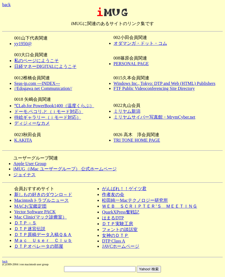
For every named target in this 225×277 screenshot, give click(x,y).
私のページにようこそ (36, 60)
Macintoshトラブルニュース (41, 200)
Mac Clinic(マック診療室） (40, 217)
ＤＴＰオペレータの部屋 (38, 246)
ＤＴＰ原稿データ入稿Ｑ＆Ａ (43, 234)
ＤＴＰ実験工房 (117, 223)
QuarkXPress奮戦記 (120, 212)
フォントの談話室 (120, 229)
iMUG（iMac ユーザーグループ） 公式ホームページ (65, 168)
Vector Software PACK (35, 211)
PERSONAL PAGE (131, 63)
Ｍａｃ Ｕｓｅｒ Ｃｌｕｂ (43, 240)
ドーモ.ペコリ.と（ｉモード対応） (48, 111)
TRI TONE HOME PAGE (137, 140)
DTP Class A (113, 241)
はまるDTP (113, 217)
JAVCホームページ (120, 246)
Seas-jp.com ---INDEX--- (37, 83)
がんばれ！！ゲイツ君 (124, 188)
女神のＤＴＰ (115, 235)
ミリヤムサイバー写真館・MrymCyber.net (154, 117)
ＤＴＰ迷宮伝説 (29, 228)
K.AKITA (23, 140)
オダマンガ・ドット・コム (140, 43)
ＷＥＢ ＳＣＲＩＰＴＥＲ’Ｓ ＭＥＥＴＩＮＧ (149, 206)
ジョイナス (24, 174)
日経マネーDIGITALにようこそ (45, 66)
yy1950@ (23, 43)
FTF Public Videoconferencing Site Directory (154, 88)
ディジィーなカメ (32, 123)
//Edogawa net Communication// (43, 88)
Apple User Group (29, 163)
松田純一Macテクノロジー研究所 (135, 200)
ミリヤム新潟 (127, 111)
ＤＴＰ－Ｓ (25, 222)
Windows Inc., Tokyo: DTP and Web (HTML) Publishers (165, 83)
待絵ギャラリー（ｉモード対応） (47, 117)
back (6, 4)
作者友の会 (113, 194)
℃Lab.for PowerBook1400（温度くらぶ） (54, 105)
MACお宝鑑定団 (30, 206)
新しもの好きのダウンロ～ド (43, 194)
